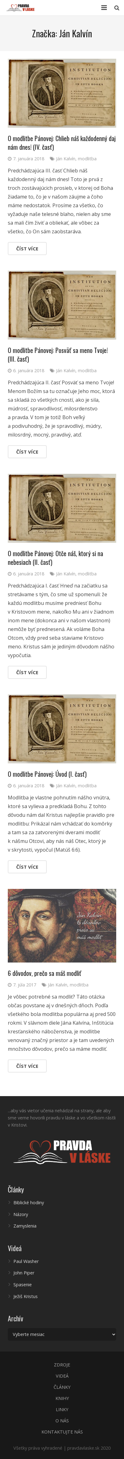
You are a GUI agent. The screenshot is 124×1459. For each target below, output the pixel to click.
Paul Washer (26, 1261)
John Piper (23, 1273)
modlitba (87, 159)
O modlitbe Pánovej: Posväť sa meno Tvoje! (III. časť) (58, 354)
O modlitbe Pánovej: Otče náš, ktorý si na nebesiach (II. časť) (55, 558)
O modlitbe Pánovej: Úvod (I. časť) (47, 774)
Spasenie (22, 1284)
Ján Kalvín (65, 159)
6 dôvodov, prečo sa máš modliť (44, 973)
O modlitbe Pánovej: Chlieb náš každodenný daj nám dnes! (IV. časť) (62, 143)
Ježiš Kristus (25, 1296)
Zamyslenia (24, 1226)
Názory (20, 1214)
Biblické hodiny (28, 1202)
